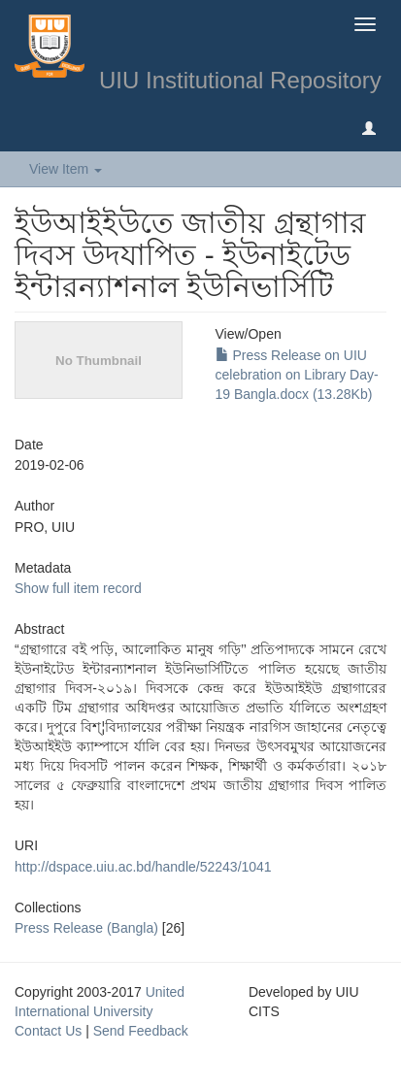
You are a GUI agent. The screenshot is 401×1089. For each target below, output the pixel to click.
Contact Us (48, 1031)
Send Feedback (140, 1031)
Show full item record (78, 588)
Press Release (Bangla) (86, 928)
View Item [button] (65, 169)
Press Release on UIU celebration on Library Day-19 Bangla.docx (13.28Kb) (297, 374)
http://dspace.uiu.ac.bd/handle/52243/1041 (143, 866)
